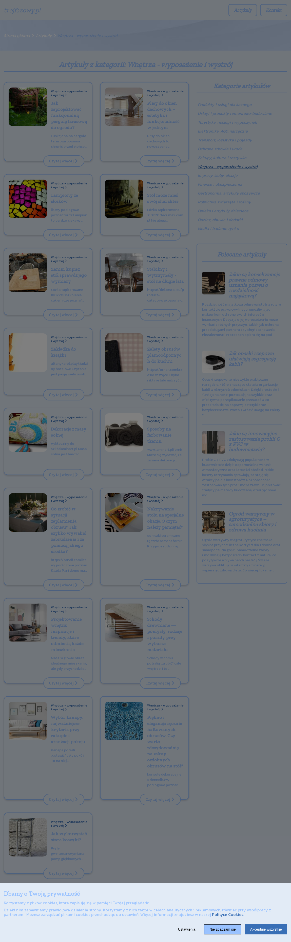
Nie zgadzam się (222, 929)
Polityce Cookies (227, 914)
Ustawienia (186, 929)
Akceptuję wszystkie (266, 929)
